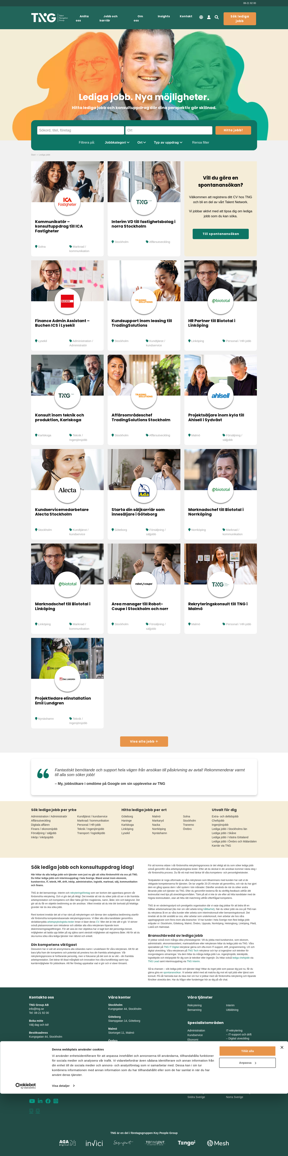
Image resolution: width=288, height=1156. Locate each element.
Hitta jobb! (233, 130)
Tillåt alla (247, 1113)
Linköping (197, 341)
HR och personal (198, 1048)
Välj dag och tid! (39, 1024)
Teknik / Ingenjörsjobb (90, 829)
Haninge (127, 820)
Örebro (187, 829)
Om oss (138, 18)
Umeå (112, 1064)
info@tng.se (36, 1008)
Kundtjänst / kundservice (92, 816)
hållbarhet (208, 909)
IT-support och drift (240, 1034)
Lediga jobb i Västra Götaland (230, 837)
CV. (98, 921)
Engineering (235, 1055)
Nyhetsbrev (36, 1068)
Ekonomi (193, 1039)
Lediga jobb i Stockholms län (229, 829)
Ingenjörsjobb (220, 824)
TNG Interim (193, 961)
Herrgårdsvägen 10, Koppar (125, 1056)
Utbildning (232, 1009)
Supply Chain (236, 1062)
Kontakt (186, 16)
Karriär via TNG (221, 845)
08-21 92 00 (249, 3)
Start (33, 155)
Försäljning (194, 1053)
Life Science (195, 1067)
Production (235, 1058)
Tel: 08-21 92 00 (39, 1012)
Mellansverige (234, 1087)
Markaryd (158, 820)
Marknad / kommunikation (93, 820)
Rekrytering (195, 1005)
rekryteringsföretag (80, 892)
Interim (230, 1005)
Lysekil (42, 341)
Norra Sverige (234, 1097)
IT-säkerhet (235, 1042)
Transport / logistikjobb (91, 833)
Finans (192, 1044)
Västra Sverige (197, 1092)
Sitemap (34, 1072)
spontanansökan (172, 972)
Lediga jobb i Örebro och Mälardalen (234, 841)
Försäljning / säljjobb (43, 833)
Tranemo (188, 824)
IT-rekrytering (234, 1030)
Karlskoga (44, 435)
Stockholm (121, 241)
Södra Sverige (196, 1097)
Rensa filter (200, 142)
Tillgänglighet (38, 1080)
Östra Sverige (196, 1087)
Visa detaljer (61, 1148)
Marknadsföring (197, 1057)
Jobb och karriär (109, 18)
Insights (164, 16)
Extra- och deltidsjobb (225, 816)
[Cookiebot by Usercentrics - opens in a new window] (25, 1148)
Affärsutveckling (159, 241)
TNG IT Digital (171, 947)
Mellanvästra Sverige (239, 1092)
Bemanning (195, 1009)
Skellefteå (114, 1076)
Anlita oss (82, 18)
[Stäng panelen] (281, 1110)
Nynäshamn (46, 718)
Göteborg (121, 529)
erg (146, 1056)
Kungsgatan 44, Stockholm (45, 1036)
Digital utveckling (238, 1038)
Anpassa (247, 1125)
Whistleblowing (39, 1084)
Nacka (156, 824)
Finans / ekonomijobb (44, 829)
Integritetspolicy (40, 1076)
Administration (196, 1030)
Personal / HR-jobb (238, 341)
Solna (42, 246)
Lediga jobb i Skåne (224, 833)
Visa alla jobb (144, 741)
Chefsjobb (218, 820)
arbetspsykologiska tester (60, 921)
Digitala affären (40, 824)
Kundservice (195, 1035)
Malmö (195, 435)
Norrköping (198, 529)
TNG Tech (193, 950)
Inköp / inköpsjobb (42, 837)
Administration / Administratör (49, 816)
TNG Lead (153, 961)
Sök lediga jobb (240, 18)
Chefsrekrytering (198, 1062)
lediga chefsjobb (241, 957)
